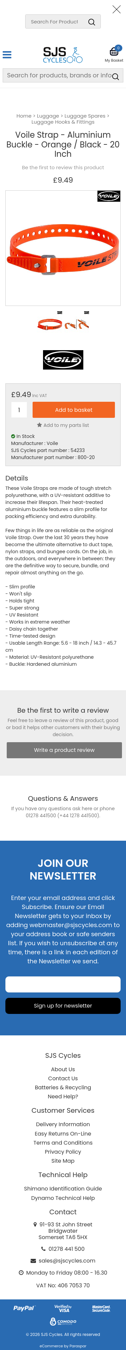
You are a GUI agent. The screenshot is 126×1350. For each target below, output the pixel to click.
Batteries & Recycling (63, 1087)
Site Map (63, 1161)
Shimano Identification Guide (63, 1189)
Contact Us (63, 1078)
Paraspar (78, 1346)
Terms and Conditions (63, 1143)
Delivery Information (63, 1124)
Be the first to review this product (63, 168)
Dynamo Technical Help (63, 1198)
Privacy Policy (63, 1152)
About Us (63, 1069)
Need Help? (63, 1096)
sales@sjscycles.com (67, 1261)
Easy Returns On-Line (63, 1134)
